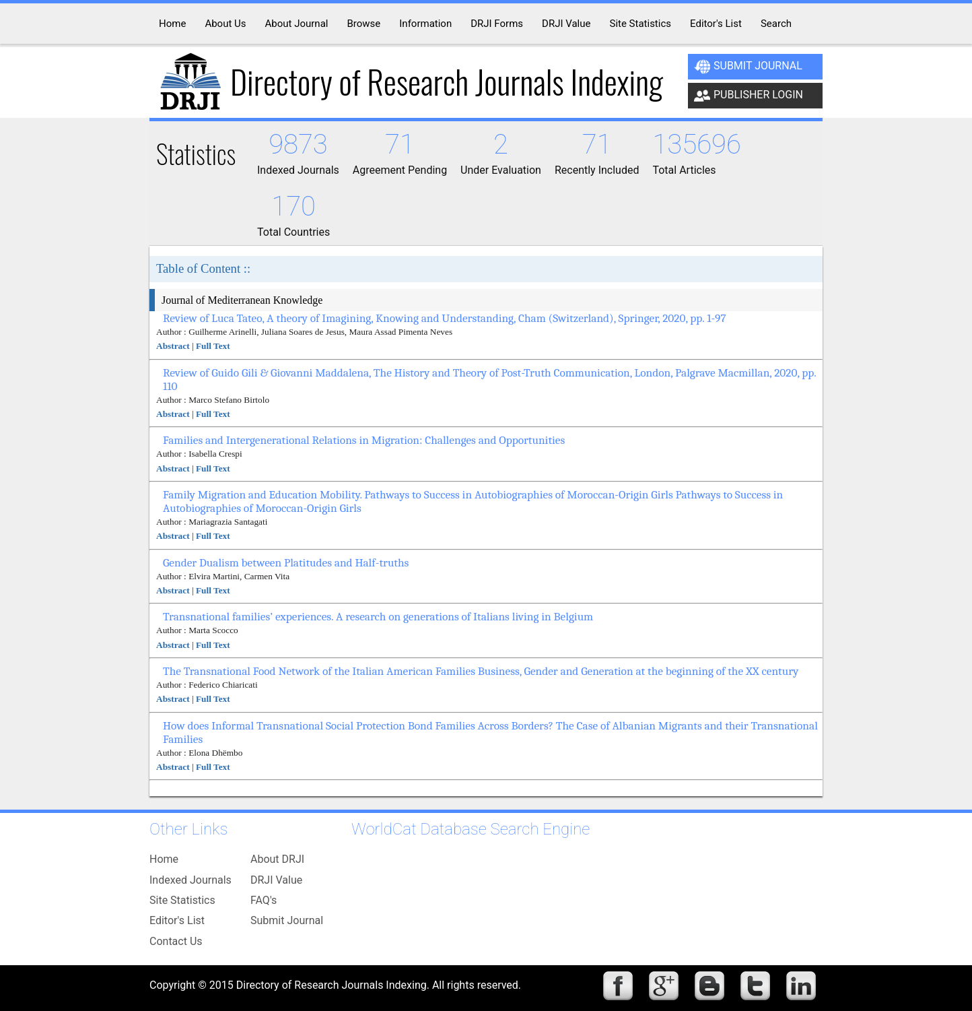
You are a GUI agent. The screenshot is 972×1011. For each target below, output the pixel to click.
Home (163, 859)
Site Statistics (182, 900)
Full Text (213, 346)
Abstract (173, 346)
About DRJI (277, 859)
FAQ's (263, 900)
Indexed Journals (190, 880)
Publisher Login (748, 96)
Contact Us (176, 941)
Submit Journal (748, 67)
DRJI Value (276, 880)
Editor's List (177, 920)
